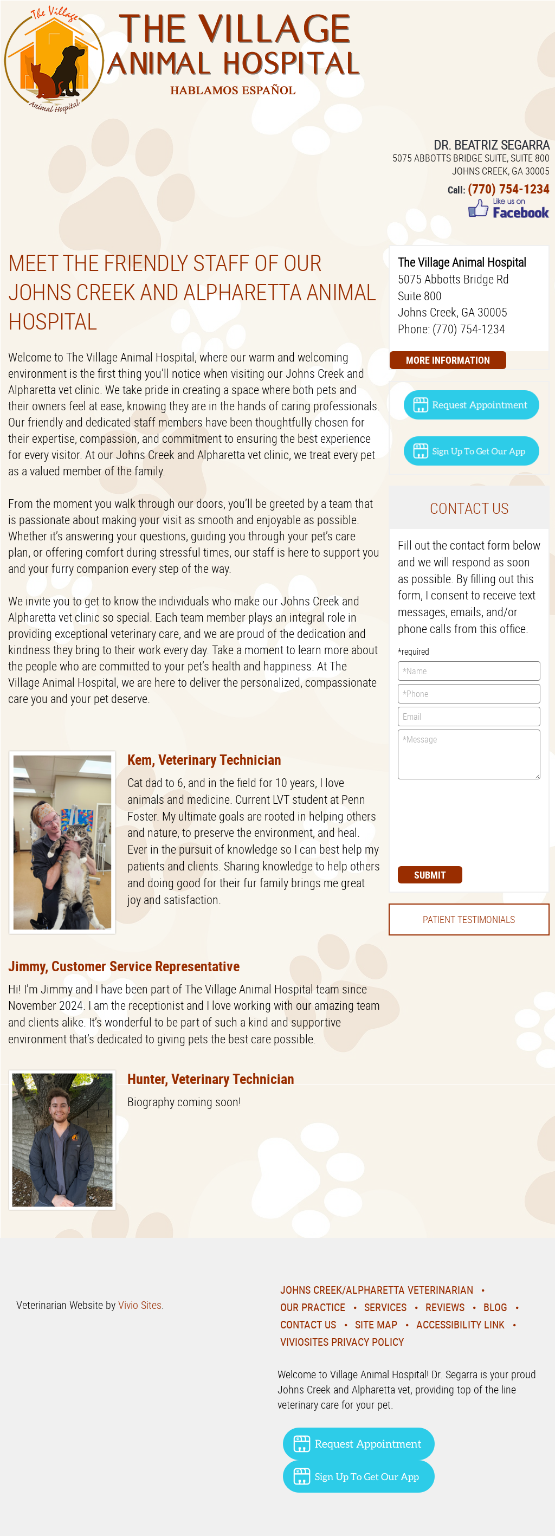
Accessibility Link (460, 1324)
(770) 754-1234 (509, 188)
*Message (469, 754)
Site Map (376, 1324)
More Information (448, 359)
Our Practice (312, 1307)
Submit (430, 874)
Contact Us (308, 1324)
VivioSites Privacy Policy (342, 1341)
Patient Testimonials (469, 919)
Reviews (444, 1307)
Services (385, 1307)
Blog (495, 1307)
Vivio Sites (140, 1305)
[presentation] (442, 822)
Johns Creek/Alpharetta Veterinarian (376, 1289)
